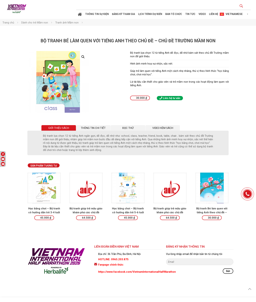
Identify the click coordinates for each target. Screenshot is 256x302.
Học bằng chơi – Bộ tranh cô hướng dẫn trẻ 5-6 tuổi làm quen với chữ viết (128, 218)
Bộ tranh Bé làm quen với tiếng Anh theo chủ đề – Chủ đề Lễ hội (211, 218)
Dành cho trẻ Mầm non (34, 22)
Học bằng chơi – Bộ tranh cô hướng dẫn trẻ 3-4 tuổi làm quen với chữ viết (44, 218)
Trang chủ (8, 22)
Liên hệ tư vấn (169, 98)
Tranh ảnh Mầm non (67, 22)
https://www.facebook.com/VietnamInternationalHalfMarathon (137, 277)
